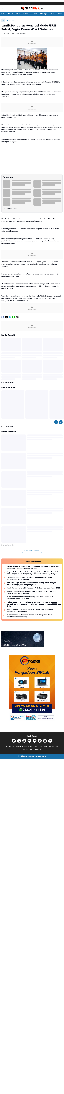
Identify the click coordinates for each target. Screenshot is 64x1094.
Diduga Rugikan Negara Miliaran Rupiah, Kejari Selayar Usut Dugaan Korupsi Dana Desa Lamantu (33, 592)
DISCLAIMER (43, 746)
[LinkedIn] (45, 741)
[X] (6, 317)
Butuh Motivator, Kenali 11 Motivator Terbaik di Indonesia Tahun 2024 (33, 588)
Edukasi (52, 14)
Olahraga (43, 14)
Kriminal (34, 14)
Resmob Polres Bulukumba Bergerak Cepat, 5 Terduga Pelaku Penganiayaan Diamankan (30, 611)
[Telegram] (10, 317)
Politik (10, 14)
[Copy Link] (17, 317)
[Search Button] (61, 9)
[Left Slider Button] (56, 422)
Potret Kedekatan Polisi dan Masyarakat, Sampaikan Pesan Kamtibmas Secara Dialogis (30, 616)
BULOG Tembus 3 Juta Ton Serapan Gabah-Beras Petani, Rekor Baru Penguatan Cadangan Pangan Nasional (33, 568)
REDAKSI (8, 746)
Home (3, 14)
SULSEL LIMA (27, 756)
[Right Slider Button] (62, 14)
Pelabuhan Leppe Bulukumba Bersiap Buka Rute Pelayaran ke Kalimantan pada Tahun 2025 (30, 598)
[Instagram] (24, 741)
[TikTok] (40, 741)
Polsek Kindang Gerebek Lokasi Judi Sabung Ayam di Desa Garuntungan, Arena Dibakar (29, 578)
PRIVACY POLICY (33, 746)
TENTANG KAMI (53, 746)
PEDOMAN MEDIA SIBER (20, 746)
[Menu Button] (2, 9)
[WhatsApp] (13, 317)
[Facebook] (2, 317)
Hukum (17, 14)
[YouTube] (29, 741)
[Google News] (34, 741)
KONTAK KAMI (27, 750)
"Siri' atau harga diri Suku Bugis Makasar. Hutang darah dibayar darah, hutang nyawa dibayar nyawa (31, 584)
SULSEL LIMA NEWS (40, 756)
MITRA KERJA (37, 750)
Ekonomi (26, 14)
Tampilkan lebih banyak (32, 551)
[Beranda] (3, 20)
